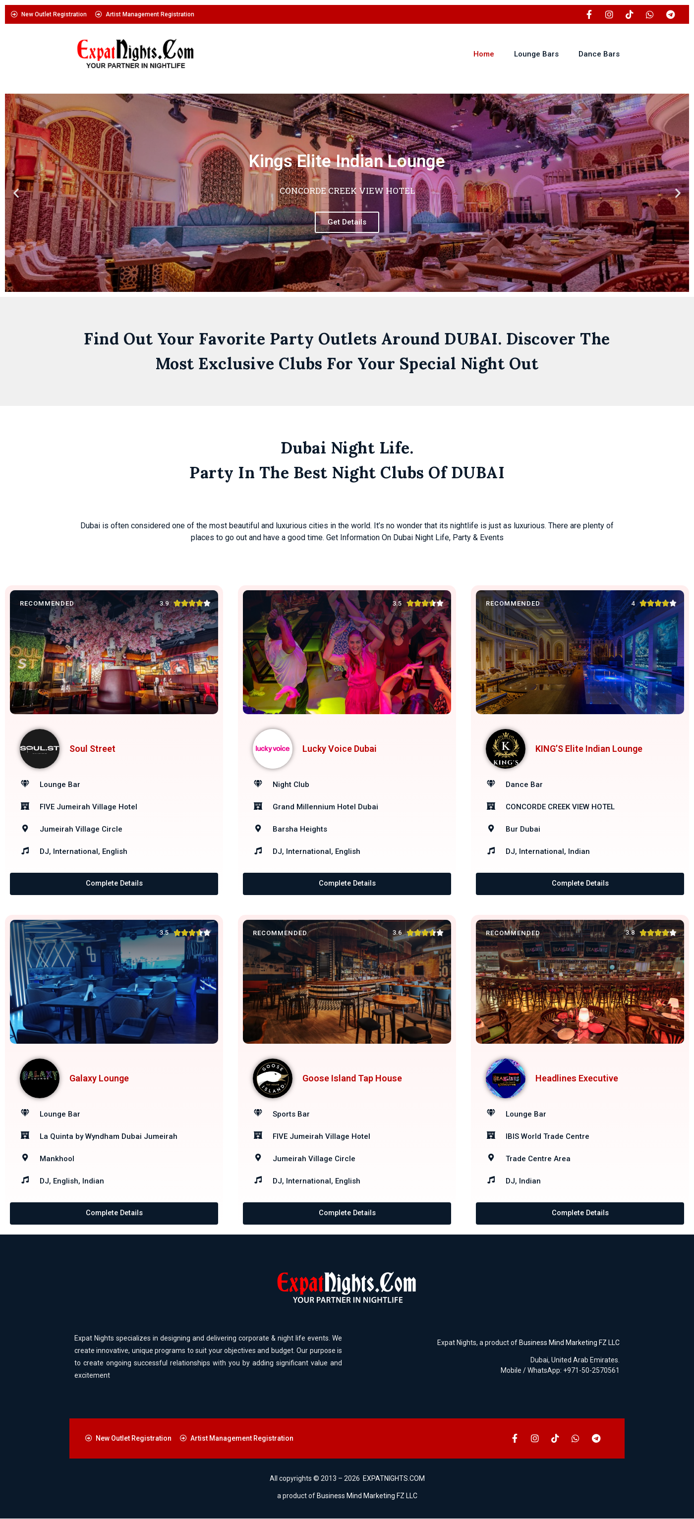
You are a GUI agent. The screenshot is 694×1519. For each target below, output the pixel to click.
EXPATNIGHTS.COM (394, 1479)
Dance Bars (599, 54)
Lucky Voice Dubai (339, 748)
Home (483, 54)
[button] (16, 193)
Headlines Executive (576, 1078)
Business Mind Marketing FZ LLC (569, 1343)
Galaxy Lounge (99, 1078)
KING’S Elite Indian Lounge (588, 748)
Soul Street (92, 748)
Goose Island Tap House (352, 1078)
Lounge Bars (536, 54)
